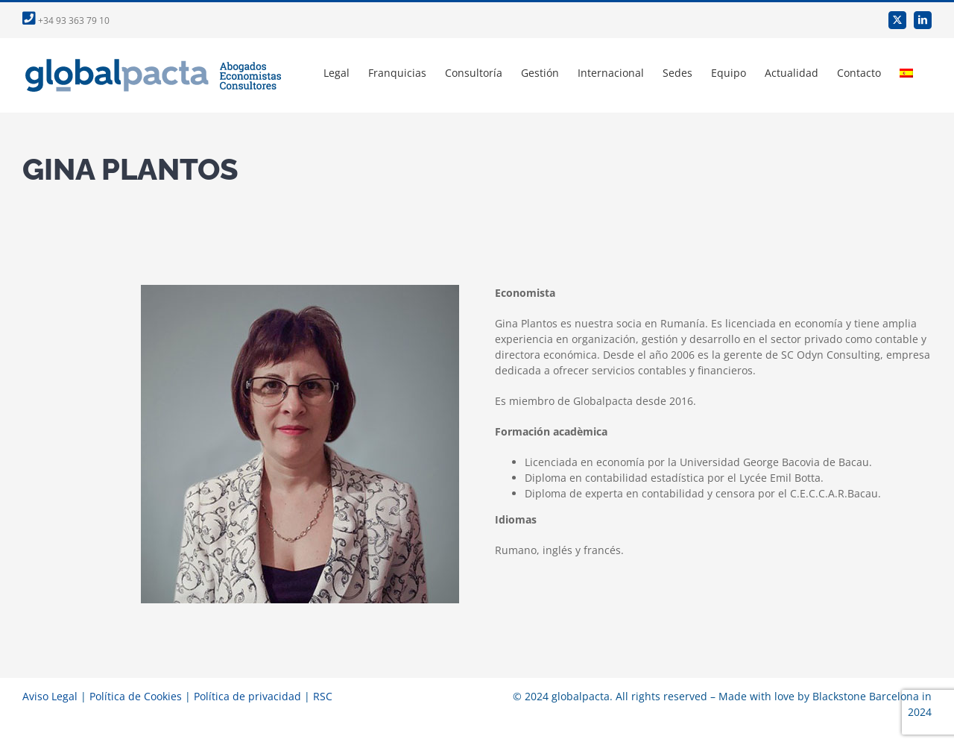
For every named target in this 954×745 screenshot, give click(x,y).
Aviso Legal (50, 696)
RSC (322, 696)
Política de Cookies (135, 696)
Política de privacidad (247, 696)
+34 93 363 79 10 (66, 20)
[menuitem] (906, 73)
